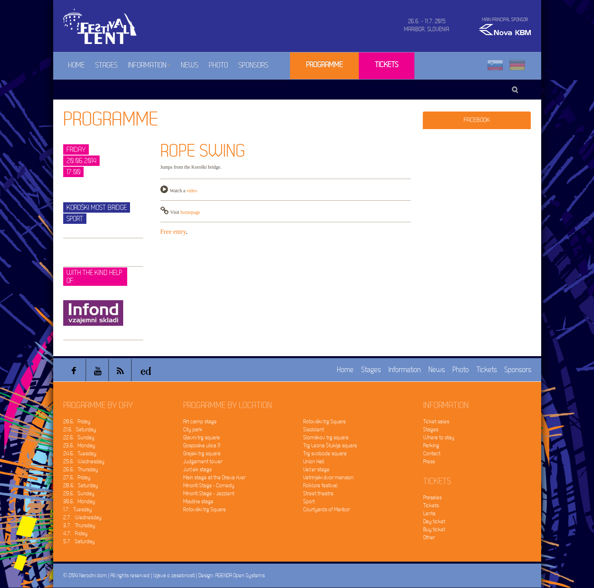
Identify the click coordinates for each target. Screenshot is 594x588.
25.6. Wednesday (83, 461)
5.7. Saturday (79, 541)
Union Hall (313, 461)
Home (76, 65)
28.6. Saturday (80, 485)
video (191, 190)
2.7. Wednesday (82, 517)
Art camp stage (200, 422)
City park (192, 430)
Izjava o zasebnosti (174, 575)
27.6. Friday (76, 477)
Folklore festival (320, 485)
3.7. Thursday (79, 525)
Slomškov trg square (326, 438)
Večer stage (316, 469)
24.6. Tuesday (79, 453)
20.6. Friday (76, 422)
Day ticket (434, 521)
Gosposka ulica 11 (201, 445)
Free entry (173, 231)
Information (149, 65)
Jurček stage (197, 469)
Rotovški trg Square (204, 509)
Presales (432, 497)
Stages (106, 65)
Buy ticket (434, 529)
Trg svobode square (325, 453)
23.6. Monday (79, 445)
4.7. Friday (75, 533)
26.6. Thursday (80, 469)
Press (429, 461)
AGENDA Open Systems (240, 575)
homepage (190, 212)
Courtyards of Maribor (326, 509)
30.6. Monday (79, 501)
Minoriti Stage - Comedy (208, 485)
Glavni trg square (201, 438)
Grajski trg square (202, 453)
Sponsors (253, 65)
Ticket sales (436, 422)
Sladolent (313, 430)
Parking (431, 445)
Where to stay (438, 438)
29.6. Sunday (78, 493)
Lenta (429, 513)
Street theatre (318, 493)
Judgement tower (202, 461)
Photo (218, 65)
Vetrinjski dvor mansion (328, 477)
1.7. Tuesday (77, 509)
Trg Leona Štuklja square (330, 445)
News (189, 65)
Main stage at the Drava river (214, 477)
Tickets (386, 65)
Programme (324, 65)
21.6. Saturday (79, 430)
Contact (431, 453)
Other (429, 537)
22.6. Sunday (78, 438)
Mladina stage (198, 501)
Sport (309, 501)
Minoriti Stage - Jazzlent (208, 493)
